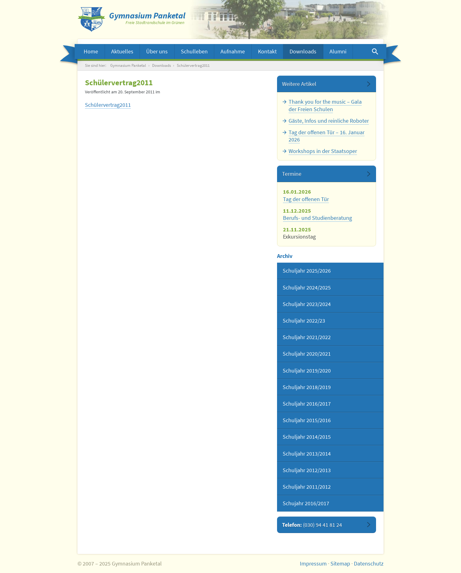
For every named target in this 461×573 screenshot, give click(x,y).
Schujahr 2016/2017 (306, 503)
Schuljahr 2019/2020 (307, 370)
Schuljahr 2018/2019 (307, 387)
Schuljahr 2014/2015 (307, 436)
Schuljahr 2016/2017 (307, 403)
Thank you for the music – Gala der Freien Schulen (325, 105)
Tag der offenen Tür (306, 199)
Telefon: (312, 524)
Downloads (303, 51)
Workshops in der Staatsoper (323, 151)
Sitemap (340, 563)
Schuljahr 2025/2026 (307, 270)
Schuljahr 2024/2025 (307, 287)
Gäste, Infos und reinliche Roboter (329, 120)
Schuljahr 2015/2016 (307, 420)
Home (91, 51)
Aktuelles (122, 51)
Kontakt (267, 51)
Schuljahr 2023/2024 (307, 304)
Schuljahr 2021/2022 (307, 337)
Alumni (338, 51)
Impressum (313, 563)
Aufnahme (233, 51)
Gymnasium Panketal (128, 65)
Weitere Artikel (299, 83)
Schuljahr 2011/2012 (307, 486)
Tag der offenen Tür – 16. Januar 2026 (326, 136)
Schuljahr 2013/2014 (307, 453)
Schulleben (194, 51)
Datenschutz (369, 563)
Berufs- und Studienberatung (317, 217)
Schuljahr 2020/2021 (307, 353)
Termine (291, 173)
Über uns (157, 51)
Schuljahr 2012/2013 (307, 470)
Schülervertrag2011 (108, 104)
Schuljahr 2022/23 (304, 320)
